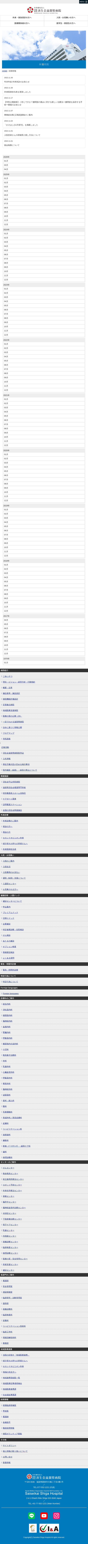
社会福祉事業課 (8, 1395)
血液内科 (5, 1027)
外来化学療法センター (11, 1190)
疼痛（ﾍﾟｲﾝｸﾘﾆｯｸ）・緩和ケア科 (15, 1146)
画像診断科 (6, 1309)
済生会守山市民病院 (10, 782)
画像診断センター (9, 1242)
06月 (6, 199)
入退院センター (8, 884)
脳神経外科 (6, 1089)
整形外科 (5, 1083)
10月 (6, 216)
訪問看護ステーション (11, 804)
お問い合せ (6, 1457)
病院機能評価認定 (9, 699)
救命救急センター (9, 1173)
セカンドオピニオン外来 (12, 838)
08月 (6, 208)
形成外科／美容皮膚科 (11, 1118)
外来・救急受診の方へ (22, 17)
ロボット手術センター (11, 1185)
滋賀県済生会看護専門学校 (13, 787)
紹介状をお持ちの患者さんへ (14, 843)
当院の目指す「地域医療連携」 (15, 1355)
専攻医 (5, 1411)
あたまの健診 (7, 941)
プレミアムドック (9, 912)
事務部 (5, 1343)
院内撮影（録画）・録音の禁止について (19, 770)
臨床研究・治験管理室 (11, 1298)
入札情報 (5, 759)
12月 (6, 224)
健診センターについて (11, 901)
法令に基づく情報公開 (11, 727)
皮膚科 (5, 1123)
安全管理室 (6, 1286)
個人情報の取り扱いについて (14, 1451)
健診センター (7, 1270)
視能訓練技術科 (8, 1337)
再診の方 (5, 832)
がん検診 (5, 935)
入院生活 (5, 867)
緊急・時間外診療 (9, 970)
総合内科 (5, 1004)
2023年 (6, 285)
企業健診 (5, 924)
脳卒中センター (8, 1202)
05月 (6, 195)
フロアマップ (7, 733)
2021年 (6, 395)
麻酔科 (5, 1140)
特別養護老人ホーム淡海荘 (13, 793)
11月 (6, 220)
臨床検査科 (6, 1315)
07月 (6, 203)
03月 (6, 165)
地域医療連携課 (8, 1389)
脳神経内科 (6, 1021)
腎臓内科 (5, 1032)
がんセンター (7, 1168)
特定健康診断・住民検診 (12, 929)
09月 (6, 212)
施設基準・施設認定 (10, 693)
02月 (6, 182)
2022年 (6, 340)
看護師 (5, 1417)
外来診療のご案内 (9, 821)
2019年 (6, 506)
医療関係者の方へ (22, 23)
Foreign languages (10, 993)
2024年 (6, 230)
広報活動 (5, 747)
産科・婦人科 (7, 1101)
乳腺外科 (5, 1066)
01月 (6, 161)
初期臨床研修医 (8, 1405)
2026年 (6, 157)
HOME (4, 71)
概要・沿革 (6, 688)
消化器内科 (6, 1010)
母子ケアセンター (9, 1225)
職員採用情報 (7, 1428)
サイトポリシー (8, 1445)
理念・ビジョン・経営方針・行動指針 (18, 682)
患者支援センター (9, 1264)
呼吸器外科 (6, 1078)
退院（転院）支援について (13, 878)
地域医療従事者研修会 (11, 1383)
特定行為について (9, 982)
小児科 (5, 1049)
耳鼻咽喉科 (6, 1112)
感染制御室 (6, 1292)
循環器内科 (6, 1015)
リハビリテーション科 (11, 1129)
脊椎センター (7, 1196)
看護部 (5, 1281)
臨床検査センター (9, 1247)
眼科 (4, 1106)
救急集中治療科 (8, 1055)
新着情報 (5, 1462)
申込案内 (5, 907)
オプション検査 (8, 947)
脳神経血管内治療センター (13, 1208)
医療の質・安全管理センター (14, 1259)
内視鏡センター (8, 1236)
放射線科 (5, 1135)
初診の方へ (6, 826)
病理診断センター (9, 1253)
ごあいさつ (6, 676)
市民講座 (5, 739)
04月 (6, 169)
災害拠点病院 (7, 705)
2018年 (6, 561)
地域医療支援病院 (9, 710)
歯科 (4, 1152)
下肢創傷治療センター (11, 1219)
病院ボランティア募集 (11, 1434)
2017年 (6, 616)
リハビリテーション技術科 (13, 1326)
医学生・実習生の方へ (65, 23)
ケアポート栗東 (8, 799)
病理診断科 (6, 1157)
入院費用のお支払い (10, 872)
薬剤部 (5, 1303)
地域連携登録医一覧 (10, 1378)
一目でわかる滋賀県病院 (12, 722)
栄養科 (5, 1320)
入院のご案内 (7, 861)
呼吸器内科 (6, 1038)
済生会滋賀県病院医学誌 (12, 753)
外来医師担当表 (8, 849)
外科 (4, 1061)
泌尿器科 (5, 1095)
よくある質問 (7, 958)
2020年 (6, 450)
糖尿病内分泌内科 (9, 1044)
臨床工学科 (6, 1332)
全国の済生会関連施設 (11, 810)
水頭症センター (8, 1213)
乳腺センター (7, 1230)
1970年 (6, 659)
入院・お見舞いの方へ (65, 17)
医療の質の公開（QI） (11, 716)
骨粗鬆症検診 (7, 952)
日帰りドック (7, 918)
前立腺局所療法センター (12, 1179)
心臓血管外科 (7, 1072)
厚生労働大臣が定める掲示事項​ (15, 764)
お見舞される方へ (9, 889)
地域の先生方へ (8, 1372)
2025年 (6, 174)
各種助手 (5, 1422)
